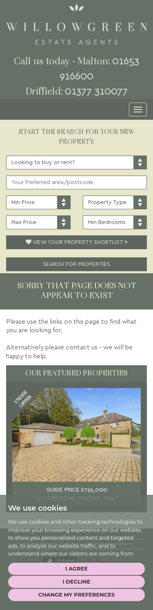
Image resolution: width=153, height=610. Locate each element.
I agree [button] (76, 568)
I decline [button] (76, 581)
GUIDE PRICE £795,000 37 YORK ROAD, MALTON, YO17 (77, 494)
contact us (82, 347)
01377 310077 (96, 91)
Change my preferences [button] (76, 594)
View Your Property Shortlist (77, 242)
